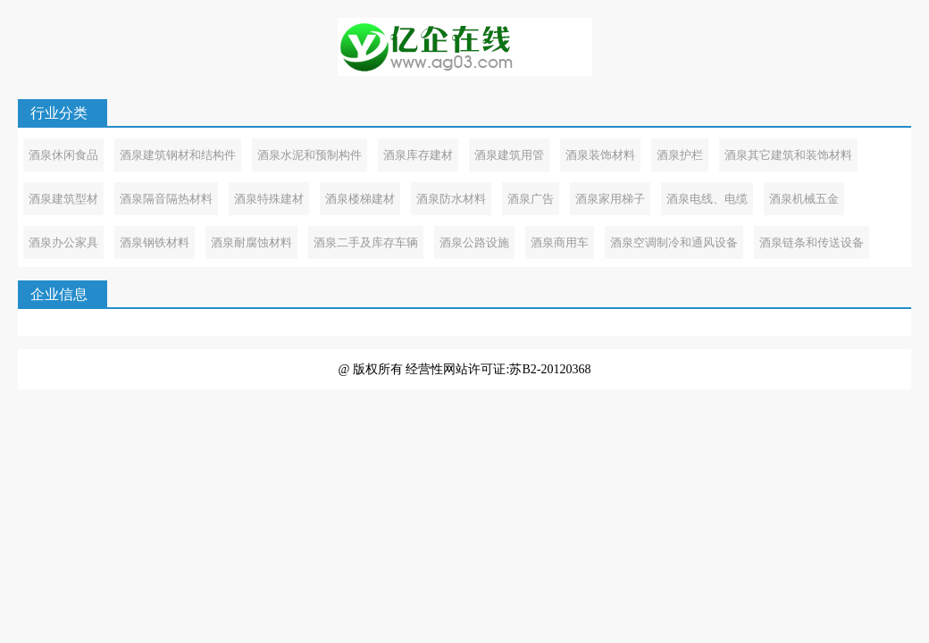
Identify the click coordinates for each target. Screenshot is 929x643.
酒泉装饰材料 (600, 155)
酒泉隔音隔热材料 (166, 198)
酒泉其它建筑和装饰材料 (788, 155)
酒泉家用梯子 (610, 198)
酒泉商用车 (560, 242)
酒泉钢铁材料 (154, 242)
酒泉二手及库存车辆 (366, 242)
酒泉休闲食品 (63, 155)
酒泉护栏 (680, 155)
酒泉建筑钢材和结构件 (178, 155)
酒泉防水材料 (451, 198)
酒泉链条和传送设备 (811, 242)
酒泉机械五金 (804, 198)
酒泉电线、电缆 (707, 198)
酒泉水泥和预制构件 (309, 155)
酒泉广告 (530, 198)
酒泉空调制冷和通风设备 (674, 242)
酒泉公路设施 (474, 242)
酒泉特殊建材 (269, 198)
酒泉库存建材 (418, 155)
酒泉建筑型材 (63, 198)
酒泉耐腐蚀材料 (251, 242)
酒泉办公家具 (63, 242)
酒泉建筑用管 (509, 155)
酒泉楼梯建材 (360, 198)
